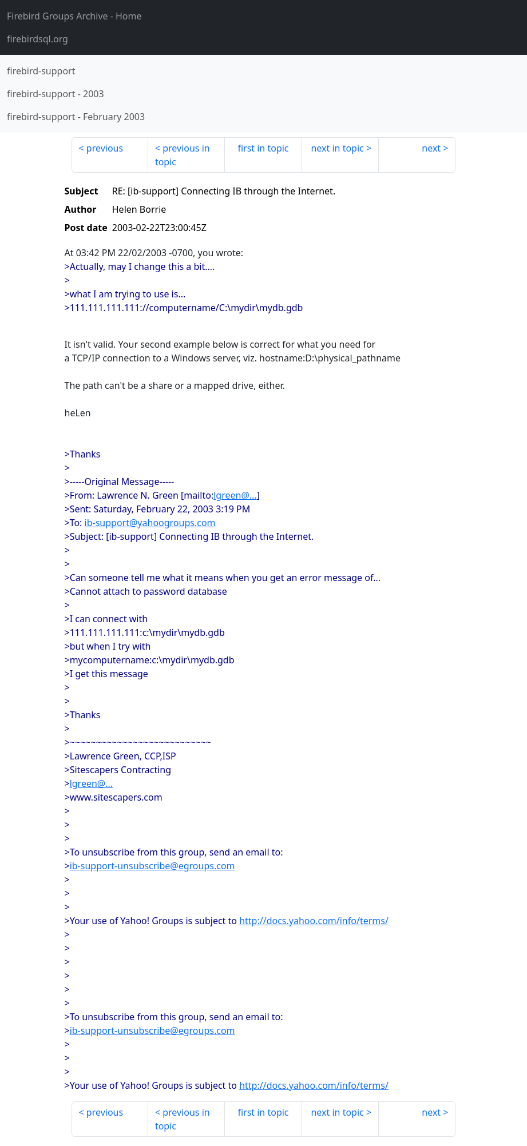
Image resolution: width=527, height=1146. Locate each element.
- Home (74, 16)
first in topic (262, 148)
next (431, 148)
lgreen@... (234, 495)
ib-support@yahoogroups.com (150, 522)
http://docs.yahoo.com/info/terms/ (314, 920)
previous (104, 148)
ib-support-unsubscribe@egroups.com (152, 866)
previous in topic (182, 155)
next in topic (337, 148)
